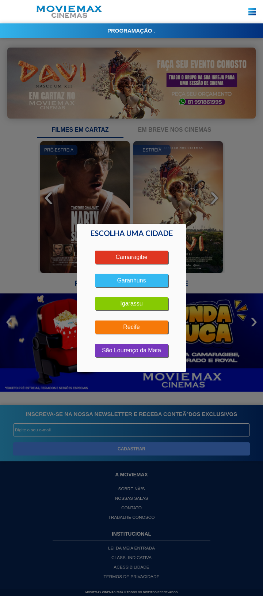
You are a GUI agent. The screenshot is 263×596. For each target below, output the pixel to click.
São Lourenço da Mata (131, 350)
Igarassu (131, 303)
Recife (131, 327)
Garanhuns (131, 280)
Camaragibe (131, 257)
